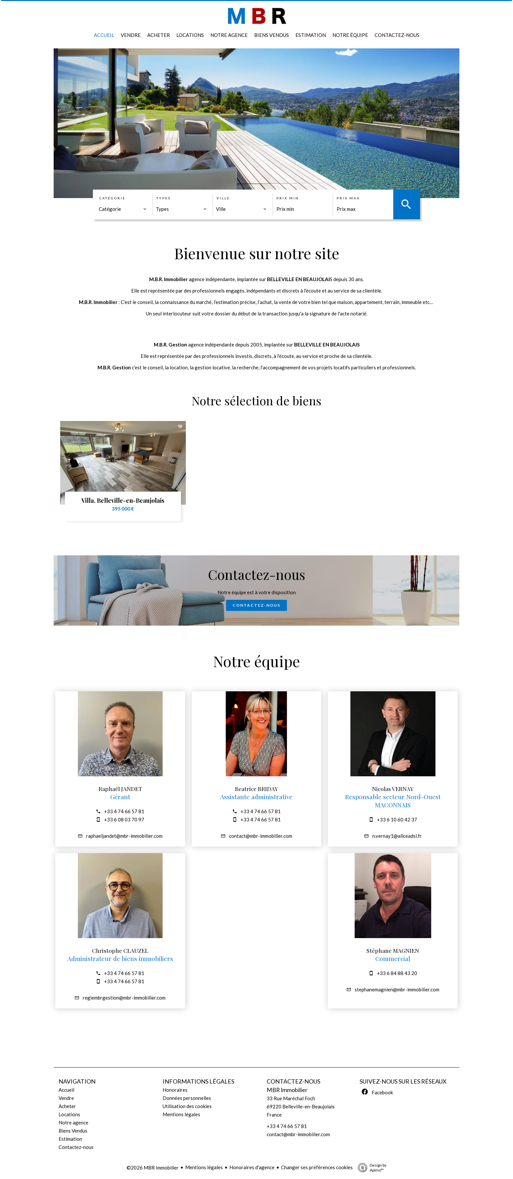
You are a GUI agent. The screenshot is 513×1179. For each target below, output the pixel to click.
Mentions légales (204, 1167)
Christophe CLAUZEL (120, 950)
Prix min (287, 198)
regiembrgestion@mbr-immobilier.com (124, 998)
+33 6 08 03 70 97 (124, 819)
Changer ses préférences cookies (317, 1167)
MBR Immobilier (287, 1089)
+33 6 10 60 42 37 (397, 819)
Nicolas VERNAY (393, 788)
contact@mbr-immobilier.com (260, 836)
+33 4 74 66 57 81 (124, 811)
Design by (370, 1167)
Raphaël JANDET (120, 788)
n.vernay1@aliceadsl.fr (397, 836)
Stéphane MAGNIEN (392, 950)
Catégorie (112, 198)
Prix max (348, 198)
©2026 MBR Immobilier (153, 1168)
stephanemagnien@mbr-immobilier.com (397, 989)
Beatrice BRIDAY (256, 788)
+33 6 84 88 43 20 (397, 973)
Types (163, 198)
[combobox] (122, 208)
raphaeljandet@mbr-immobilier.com (124, 836)
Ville (223, 198)
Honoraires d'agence (251, 1167)
